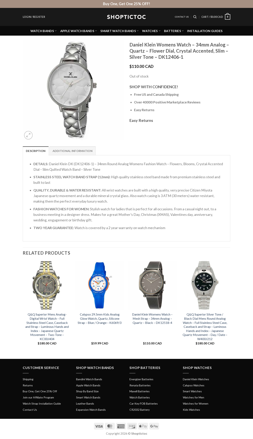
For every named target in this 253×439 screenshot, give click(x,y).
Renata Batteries (140, 385)
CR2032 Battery (139, 409)
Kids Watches (191, 409)
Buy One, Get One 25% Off (40, 391)
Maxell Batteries (139, 391)
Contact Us (182, 17)
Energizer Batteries (141, 379)
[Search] (194, 17)
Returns (28, 385)
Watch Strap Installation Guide (42, 403)
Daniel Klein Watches (196, 379)
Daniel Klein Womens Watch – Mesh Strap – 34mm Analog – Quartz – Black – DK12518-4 (152, 318)
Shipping (28, 379)
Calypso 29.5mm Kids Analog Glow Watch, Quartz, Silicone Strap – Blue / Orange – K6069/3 (100, 318)
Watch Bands (43, 31)
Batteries (174, 31)
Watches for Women (195, 403)
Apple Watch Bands (78, 31)
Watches (151, 31)
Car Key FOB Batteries (143, 403)
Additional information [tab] (73, 151)
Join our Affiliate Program (38, 397)
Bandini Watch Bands (89, 379)
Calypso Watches (193, 385)
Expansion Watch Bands (91, 409)
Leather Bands (85, 403)
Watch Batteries (139, 397)
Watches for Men (193, 397)
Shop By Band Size (87, 391)
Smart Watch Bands (119, 31)
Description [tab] (35, 151)
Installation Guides (205, 31)
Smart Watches (192, 391)
